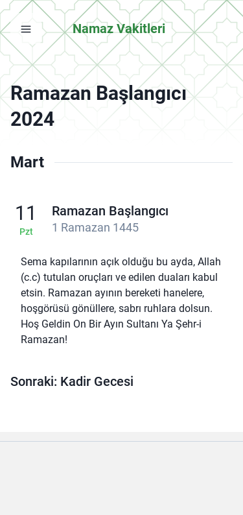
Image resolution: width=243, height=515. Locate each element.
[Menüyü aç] (25, 28)
